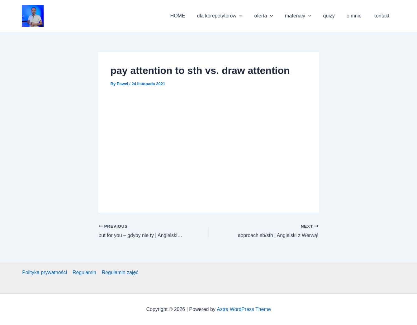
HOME (189, 15)
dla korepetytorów (230, 15)
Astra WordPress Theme (243, 309)
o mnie (356, 15)
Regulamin (83, 272)
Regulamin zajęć (119, 272)
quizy (333, 15)
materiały (304, 15)
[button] (33, 16)
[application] (250, 15)
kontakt (382, 15)
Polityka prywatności (44, 272)
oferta (272, 15)
